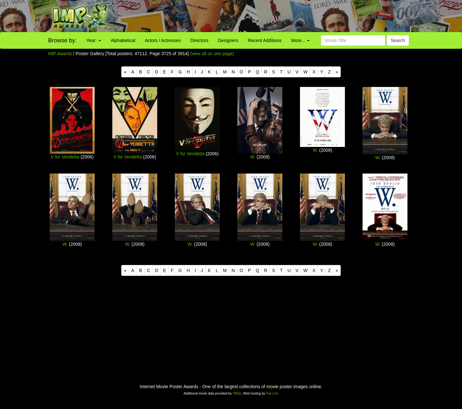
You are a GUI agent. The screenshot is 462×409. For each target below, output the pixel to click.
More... (300, 40)
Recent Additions (265, 40)
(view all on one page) (212, 53)
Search (398, 40)
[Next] (337, 71)
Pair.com (272, 393)
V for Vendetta (65, 156)
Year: (93, 40)
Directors (199, 40)
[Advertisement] (288, 16)
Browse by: (62, 40)
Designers (228, 40)
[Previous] (125, 71)
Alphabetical (123, 40)
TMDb (237, 393)
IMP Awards (60, 53)
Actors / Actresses (163, 40)
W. (252, 156)
